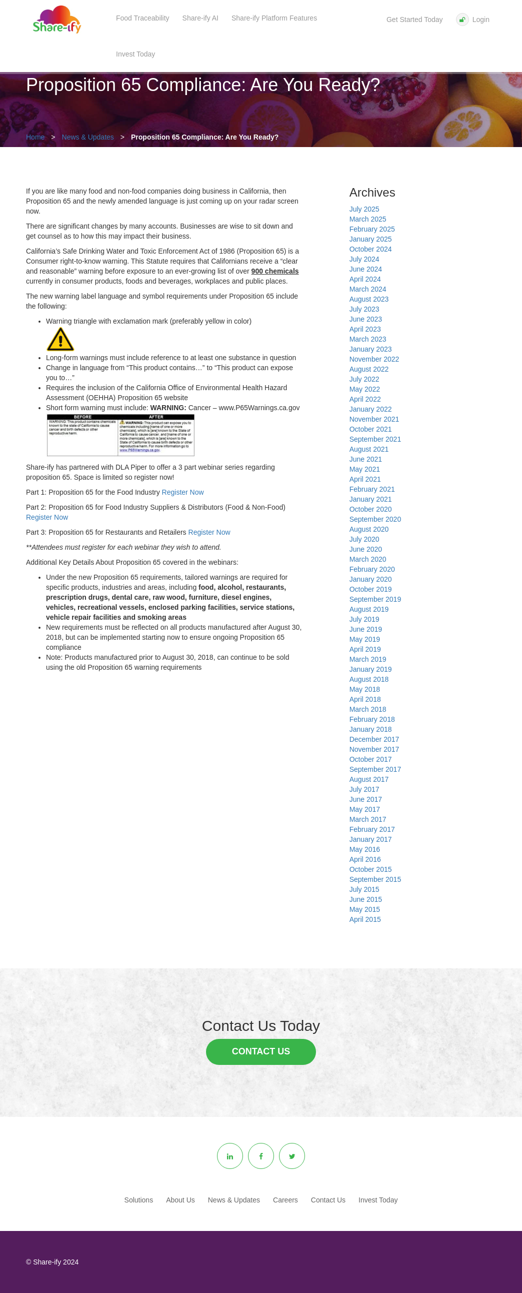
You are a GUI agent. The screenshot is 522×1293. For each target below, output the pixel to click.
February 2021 (372, 489)
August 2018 (369, 679)
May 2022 (365, 389)
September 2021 (376, 439)
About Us (180, 1200)
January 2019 (371, 669)
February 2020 (372, 569)
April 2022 (365, 399)
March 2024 (368, 289)
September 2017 (376, 769)
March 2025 (368, 219)
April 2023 (365, 329)
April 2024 (365, 279)
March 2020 (368, 559)
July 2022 (365, 379)
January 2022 (371, 409)
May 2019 (365, 639)
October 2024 (371, 249)
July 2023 (365, 309)
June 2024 (366, 269)
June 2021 (366, 459)
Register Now (183, 492)
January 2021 (371, 499)
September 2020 (376, 519)
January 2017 (371, 839)
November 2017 (375, 749)
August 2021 (369, 449)
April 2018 (365, 699)
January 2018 (371, 729)
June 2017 (366, 799)
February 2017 (372, 829)
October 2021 (371, 429)
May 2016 (365, 849)
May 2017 (365, 809)
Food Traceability (143, 18)
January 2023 (371, 349)
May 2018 (365, 689)
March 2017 (368, 819)
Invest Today (135, 54)
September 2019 (376, 599)
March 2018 (368, 709)
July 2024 (365, 259)
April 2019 (365, 649)
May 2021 (365, 469)
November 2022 (375, 359)
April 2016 (365, 859)
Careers (285, 1200)
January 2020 (371, 579)
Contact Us (261, 1051)
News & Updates (88, 137)
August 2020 (369, 529)
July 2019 (365, 619)
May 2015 (365, 909)
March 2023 (368, 339)
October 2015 (371, 869)
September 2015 (376, 879)
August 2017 (369, 779)
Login (473, 19)
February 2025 (372, 229)
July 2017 (365, 789)
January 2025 (371, 239)
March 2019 (368, 659)
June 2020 (366, 549)
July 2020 (365, 539)
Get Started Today (414, 20)
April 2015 (365, 919)
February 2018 (372, 719)
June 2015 (366, 899)
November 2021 (375, 419)
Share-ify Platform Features (274, 18)
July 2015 (365, 889)
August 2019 (369, 609)
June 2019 (366, 629)
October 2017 (371, 759)
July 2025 (365, 209)
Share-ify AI (200, 18)
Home (35, 137)
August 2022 (369, 369)
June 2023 (366, 319)
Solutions (139, 1200)
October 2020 (371, 509)
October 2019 (371, 589)
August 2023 (369, 299)
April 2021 (365, 479)
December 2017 (375, 739)
